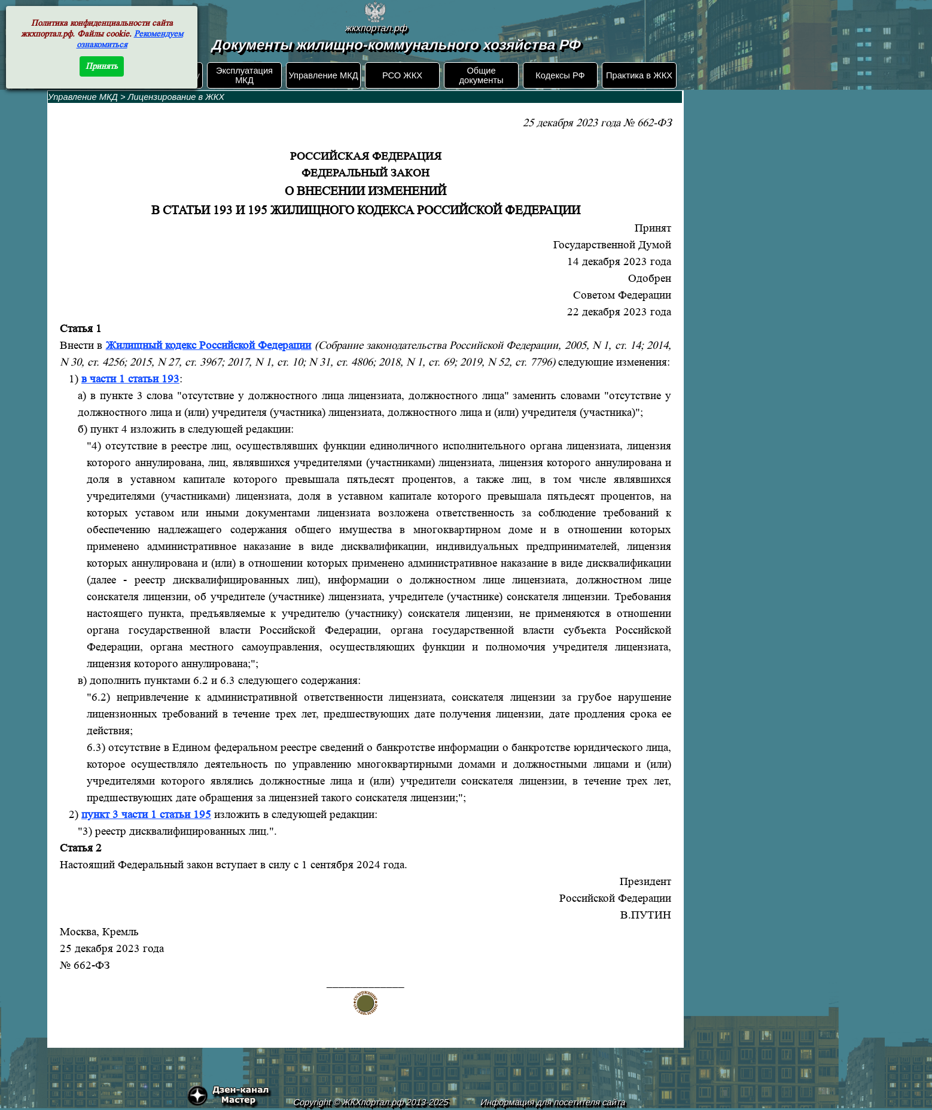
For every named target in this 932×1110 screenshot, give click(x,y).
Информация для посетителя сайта (553, 1102)
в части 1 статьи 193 (130, 379)
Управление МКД (323, 75)
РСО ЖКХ (402, 75)
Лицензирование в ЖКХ (176, 97)
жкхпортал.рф (376, 28)
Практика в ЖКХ (639, 75)
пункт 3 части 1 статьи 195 (146, 814)
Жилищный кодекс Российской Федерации (209, 345)
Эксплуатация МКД (244, 75)
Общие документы (481, 75)
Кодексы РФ (559, 75)
